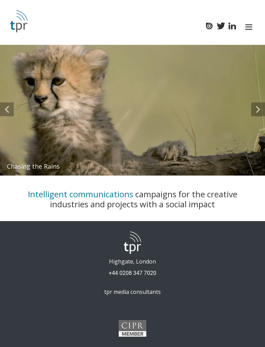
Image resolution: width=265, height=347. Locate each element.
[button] (7, 109)
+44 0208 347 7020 (132, 273)
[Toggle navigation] (249, 26)
